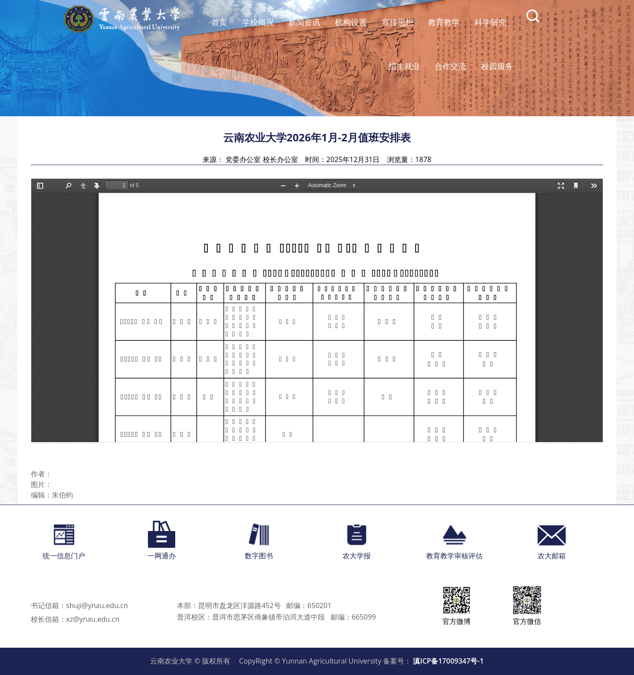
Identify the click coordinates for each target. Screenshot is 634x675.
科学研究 (490, 22)
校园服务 (497, 66)
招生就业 (404, 66)
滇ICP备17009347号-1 (448, 661)
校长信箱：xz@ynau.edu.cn (75, 619)
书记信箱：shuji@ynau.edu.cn (79, 605)
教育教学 (444, 22)
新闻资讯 (304, 22)
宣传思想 (397, 22)
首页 (219, 22)
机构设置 (351, 22)
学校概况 (258, 22)
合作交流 (450, 66)
